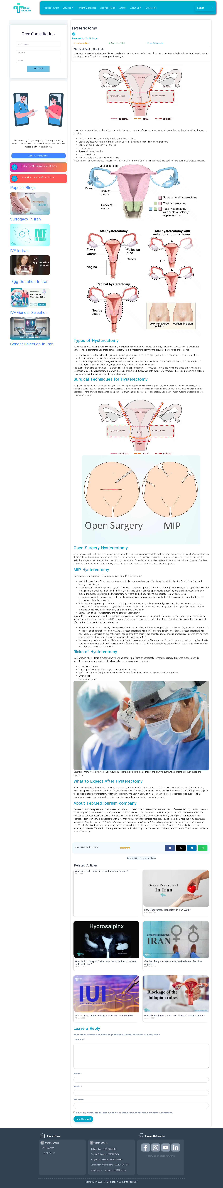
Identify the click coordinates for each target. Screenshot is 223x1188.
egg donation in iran (29, 281)
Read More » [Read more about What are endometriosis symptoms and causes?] (80, 876)
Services (68, 8)
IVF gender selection (29, 312)
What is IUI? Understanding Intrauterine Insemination (104, 1016)
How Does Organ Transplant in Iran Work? (167, 910)
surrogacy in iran (25, 219)
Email (77, 1087)
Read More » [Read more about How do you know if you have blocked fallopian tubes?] (150, 1020)
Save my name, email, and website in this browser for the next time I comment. (124, 1113)
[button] (170, 848)
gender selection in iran (31, 344)
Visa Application (107, 8)
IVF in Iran (19, 250)
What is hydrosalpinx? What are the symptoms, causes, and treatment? (105, 962)
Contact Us (151, 8)
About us (135, 8)
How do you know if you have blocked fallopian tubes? (174, 1016)
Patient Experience (87, 8)
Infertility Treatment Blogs (143, 858)
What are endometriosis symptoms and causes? (102, 871)
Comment (79, 1039)
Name (77, 1073)
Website (78, 1100)
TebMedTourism (51, 8)
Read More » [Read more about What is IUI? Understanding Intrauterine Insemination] (80, 1020)
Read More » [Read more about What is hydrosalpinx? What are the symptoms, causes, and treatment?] (80, 969)
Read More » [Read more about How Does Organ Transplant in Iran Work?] (150, 915)
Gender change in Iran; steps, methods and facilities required (173, 962)
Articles (122, 8)
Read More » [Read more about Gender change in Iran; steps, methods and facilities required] (150, 969)
